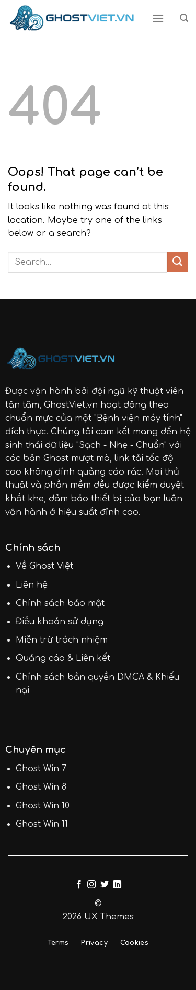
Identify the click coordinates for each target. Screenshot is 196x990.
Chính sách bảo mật (60, 603)
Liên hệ (32, 585)
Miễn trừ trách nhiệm (62, 640)
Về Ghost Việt (44, 566)
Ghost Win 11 (42, 824)
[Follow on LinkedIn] (117, 885)
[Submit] (177, 262)
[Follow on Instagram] (91, 885)
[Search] (184, 18)
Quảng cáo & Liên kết (63, 658)
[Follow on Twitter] (104, 885)
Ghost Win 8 (41, 787)
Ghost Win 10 (43, 806)
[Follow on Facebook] (79, 885)
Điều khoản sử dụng (59, 621)
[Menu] (158, 18)
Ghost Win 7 (41, 768)
